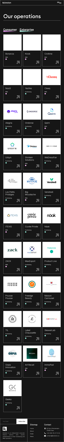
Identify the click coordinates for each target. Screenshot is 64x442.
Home (32, 428)
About (32, 431)
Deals (32, 434)
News (32, 436)
